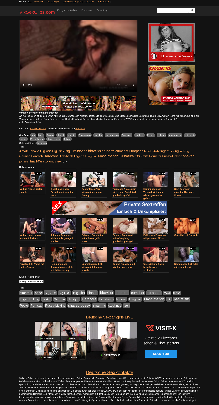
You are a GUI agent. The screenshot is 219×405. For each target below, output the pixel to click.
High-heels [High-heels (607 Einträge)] (66, 156)
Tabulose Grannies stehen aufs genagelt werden (62, 238)
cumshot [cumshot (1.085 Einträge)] (121, 151)
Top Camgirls (53, 1)
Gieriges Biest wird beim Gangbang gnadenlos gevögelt (123, 238)
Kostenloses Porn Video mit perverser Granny (92, 192)
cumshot (98, 135)
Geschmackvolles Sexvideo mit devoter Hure (62, 192)
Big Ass (50, 135)
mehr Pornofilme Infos (30, 122)
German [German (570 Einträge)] (24, 156)
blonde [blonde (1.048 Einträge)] (82, 151)
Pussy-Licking (37, 139)
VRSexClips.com (37, 12)
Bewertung (102, 10)
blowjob (60, 135)
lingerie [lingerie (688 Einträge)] (79, 156)
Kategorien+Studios (67, 10)
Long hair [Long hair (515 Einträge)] (91, 156)
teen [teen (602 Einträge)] (60, 161)
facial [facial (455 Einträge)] (147, 151)
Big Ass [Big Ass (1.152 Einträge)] (45, 151)
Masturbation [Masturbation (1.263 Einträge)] (108, 156)
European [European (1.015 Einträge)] (136, 151)
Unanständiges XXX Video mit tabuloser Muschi (92, 267)
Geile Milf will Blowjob (186, 235)
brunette (72, 135)
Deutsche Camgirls (72, 1)
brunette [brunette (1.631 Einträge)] (108, 151)
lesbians (161, 135)
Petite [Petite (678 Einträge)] (144, 156)
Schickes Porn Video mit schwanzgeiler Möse (93, 238)
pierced (23, 139)
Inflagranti (42, 143)
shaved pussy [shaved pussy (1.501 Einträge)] (79, 305)
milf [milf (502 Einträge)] (121, 156)
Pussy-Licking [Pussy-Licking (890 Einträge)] (172, 156)
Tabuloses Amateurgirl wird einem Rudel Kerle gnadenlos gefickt (125, 192)
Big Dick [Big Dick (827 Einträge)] (58, 151)
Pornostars (86, 10)
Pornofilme (38, 1)
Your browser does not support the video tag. (78, 56)
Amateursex (103, 1)
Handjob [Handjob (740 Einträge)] (37, 156)
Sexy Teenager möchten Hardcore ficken (184, 192)
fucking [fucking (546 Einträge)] (184, 151)
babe (40, 135)
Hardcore (139, 135)
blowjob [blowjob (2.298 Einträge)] (94, 151)
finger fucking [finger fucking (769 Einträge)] (169, 151)
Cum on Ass (85, 135)
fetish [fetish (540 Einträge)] (155, 151)
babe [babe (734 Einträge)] (35, 151)
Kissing (150, 135)
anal (33, 135)
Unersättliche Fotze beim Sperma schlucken (153, 267)
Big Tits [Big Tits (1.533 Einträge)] (70, 151)
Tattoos (67, 139)
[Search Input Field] (173, 10)
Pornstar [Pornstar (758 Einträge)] (155, 156)
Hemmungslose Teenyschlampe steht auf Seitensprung (62, 267)
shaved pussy (54, 139)
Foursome (127, 135)
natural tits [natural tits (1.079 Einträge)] (132, 156)
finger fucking (112, 135)
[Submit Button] (192, 10)
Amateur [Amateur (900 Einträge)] (25, 151)
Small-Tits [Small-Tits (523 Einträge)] (35, 161)
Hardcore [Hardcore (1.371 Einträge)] (51, 156)
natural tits (190, 135)
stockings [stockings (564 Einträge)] (49, 161)
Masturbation (175, 135)
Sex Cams (89, 1)
